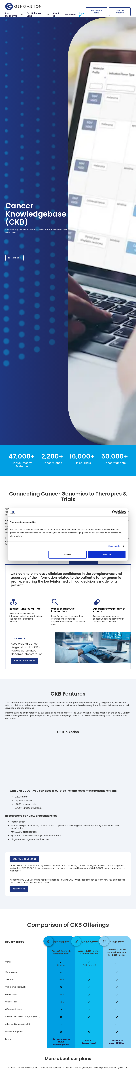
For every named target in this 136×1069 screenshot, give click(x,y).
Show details (114, 546)
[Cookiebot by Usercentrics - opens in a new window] (114, 512)
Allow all (107, 554)
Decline (67, 554)
